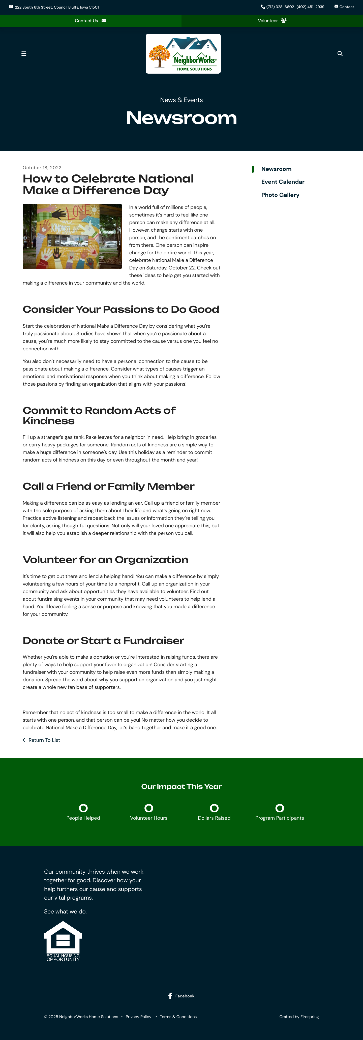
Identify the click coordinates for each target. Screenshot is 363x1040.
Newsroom (276, 169)
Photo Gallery (280, 195)
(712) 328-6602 (279, 6)
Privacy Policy (139, 1017)
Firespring (309, 1017)
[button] (25, 54)
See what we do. (65, 911)
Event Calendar (283, 182)
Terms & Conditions (178, 1017)
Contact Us (91, 21)
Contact (345, 6)
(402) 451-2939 (309, 6)
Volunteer (272, 21)
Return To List (43, 740)
